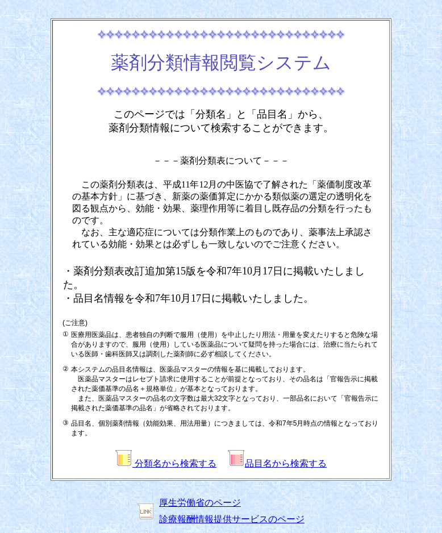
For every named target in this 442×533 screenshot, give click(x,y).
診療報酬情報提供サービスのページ (232, 519)
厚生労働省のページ (200, 502)
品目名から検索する (277, 463)
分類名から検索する (165, 463)
